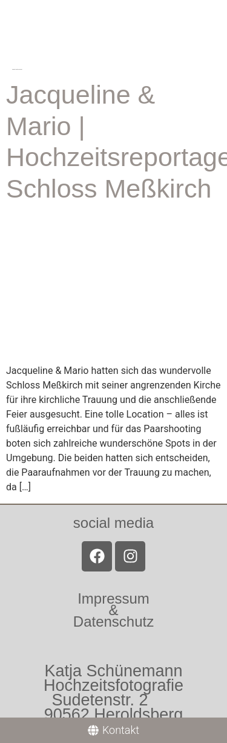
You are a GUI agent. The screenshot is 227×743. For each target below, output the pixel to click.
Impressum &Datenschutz (113, 610)
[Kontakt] (113, 730)
